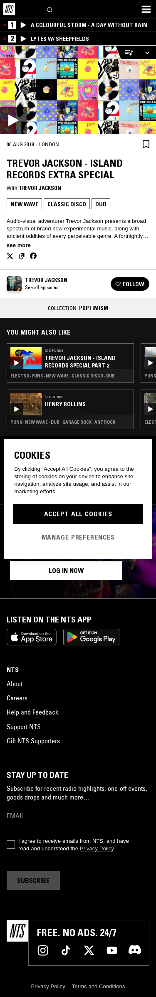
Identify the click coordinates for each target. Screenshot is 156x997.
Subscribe (33, 880)
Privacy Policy (97, 848)
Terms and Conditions (98, 986)
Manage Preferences (78, 537)
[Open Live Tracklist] (126, 53)
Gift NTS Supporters (33, 741)
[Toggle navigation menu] (146, 9)
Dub (100, 204)
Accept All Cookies (78, 514)
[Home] (9, 9)
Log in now (66, 570)
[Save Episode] (146, 144)
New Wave (24, 204)
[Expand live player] (147, 53)
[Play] (78, 90)
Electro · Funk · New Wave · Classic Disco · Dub (62, 376)
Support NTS (24, 726)
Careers (17, 698)
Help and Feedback (32, 712)
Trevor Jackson (40, 188)
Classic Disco (66, 204)
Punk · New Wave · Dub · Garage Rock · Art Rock (62, 422)
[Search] (49, 9)
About (14, 684)
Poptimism (93, 308)
